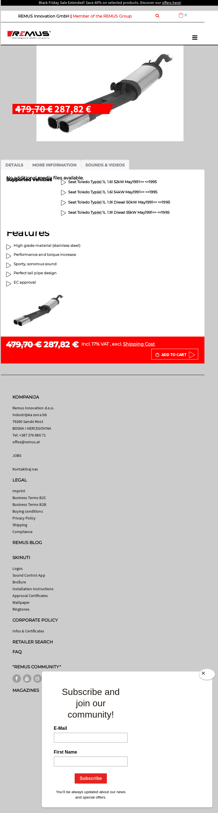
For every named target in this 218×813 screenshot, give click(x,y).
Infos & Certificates (28, 631)
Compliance (22, 531)
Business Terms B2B (29, 504)
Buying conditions (27, 511)
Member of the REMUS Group (102, 16)
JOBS (16, 455)
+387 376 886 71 (32, 435)
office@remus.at (26, 441)
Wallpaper (21, 602)
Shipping (19, 524)
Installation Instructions (33, 588)
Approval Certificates (30, 595)
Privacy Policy (24, 518)
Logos (17, 568)
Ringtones (21, 609)
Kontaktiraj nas (25, 469)
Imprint (18, 490)
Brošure (19, 582)
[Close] (207, 674)
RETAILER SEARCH (32, 642)
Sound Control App (28, 575)
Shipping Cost (139, 344)
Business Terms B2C (29, 497)
